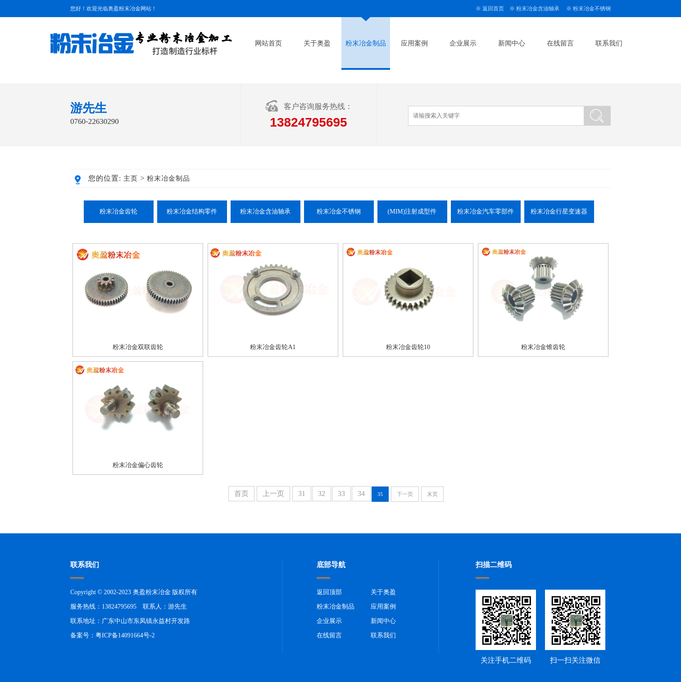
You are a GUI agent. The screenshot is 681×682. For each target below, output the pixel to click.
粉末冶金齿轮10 (408, 347)
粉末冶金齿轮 (118, 211)
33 (341, 493)
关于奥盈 (317, 43)
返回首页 (493, 8)
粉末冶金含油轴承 (537, 8)
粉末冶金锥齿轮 (543, 347)
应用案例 (414, 43)
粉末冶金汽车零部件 (485, 211)
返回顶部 (329, 592)
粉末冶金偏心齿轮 (138, 465)
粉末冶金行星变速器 (559, 211)
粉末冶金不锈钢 (592, 8)
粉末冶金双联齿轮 (138, 347)
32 (321, 493)
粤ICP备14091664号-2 (124, 635)
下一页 (405, 494)
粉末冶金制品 (365, 43)
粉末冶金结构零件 (192, 211)
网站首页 (268, 43)
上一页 (273, 493)
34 (361, 493)
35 (380, 494)
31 (301, 493)
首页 (241, 493)
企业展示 (463, 43)
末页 (432, 494)
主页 (130, 178)
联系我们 (608, 43)
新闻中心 (511, 43)
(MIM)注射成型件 (412, 211)
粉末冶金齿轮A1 (272, 347)
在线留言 (560, 43)
